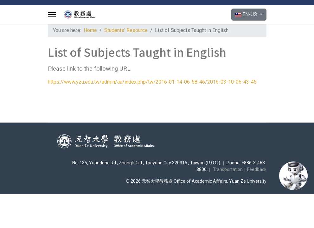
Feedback (256, 169)
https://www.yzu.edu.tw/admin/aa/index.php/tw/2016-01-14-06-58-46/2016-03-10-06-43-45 (152, 82)
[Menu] (52, 14)
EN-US (246, 14)
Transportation (228, 169)
